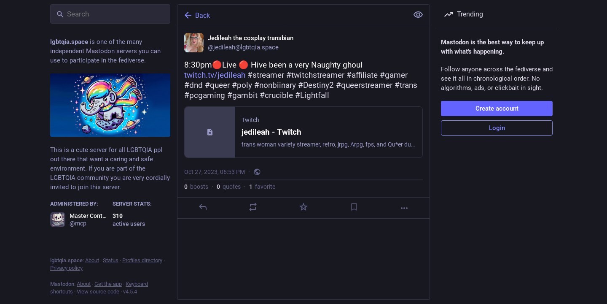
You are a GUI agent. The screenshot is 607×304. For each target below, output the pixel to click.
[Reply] (203, 207)
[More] (404, 208)
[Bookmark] (354, 207)
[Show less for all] (418, 15)
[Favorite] (303, 207)
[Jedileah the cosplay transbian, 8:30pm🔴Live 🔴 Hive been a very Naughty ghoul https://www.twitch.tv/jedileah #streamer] (303, 122)
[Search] (110, 14)
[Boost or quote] (253, 207)
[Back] (292, 15)
